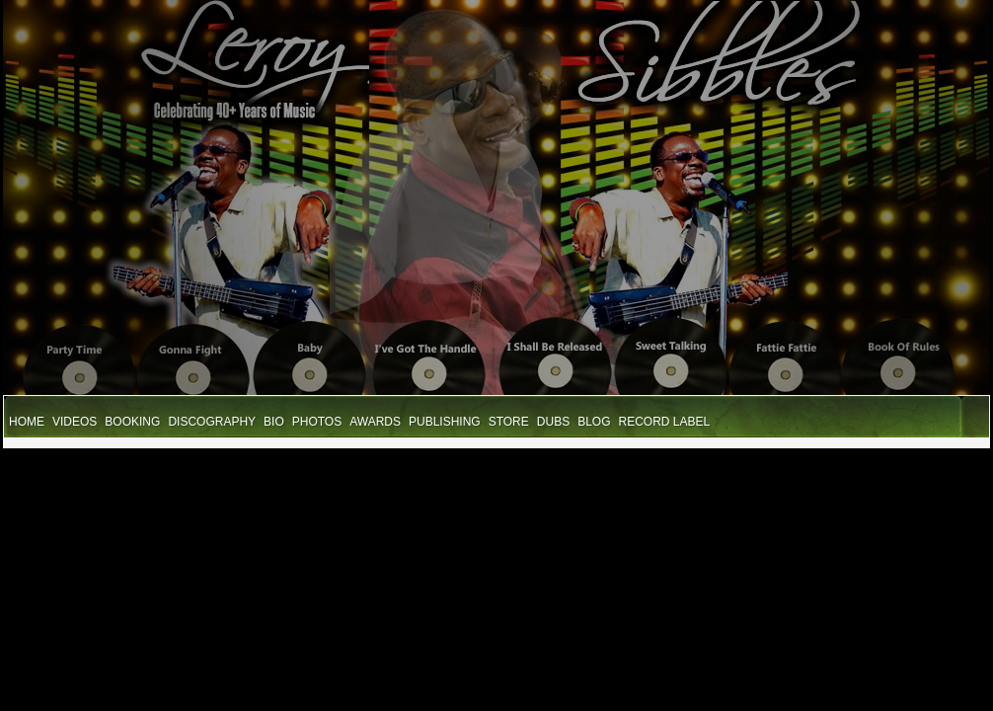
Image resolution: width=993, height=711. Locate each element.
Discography (212, 422)
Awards (375, 422)
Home (26, 422)
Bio (274, 422)
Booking (132, 422)
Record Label (665, 422)
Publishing (445, 422)
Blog (593, 422)
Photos (317, 422)
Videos (74, 422)
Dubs (553, 422)
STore (509, 422)
